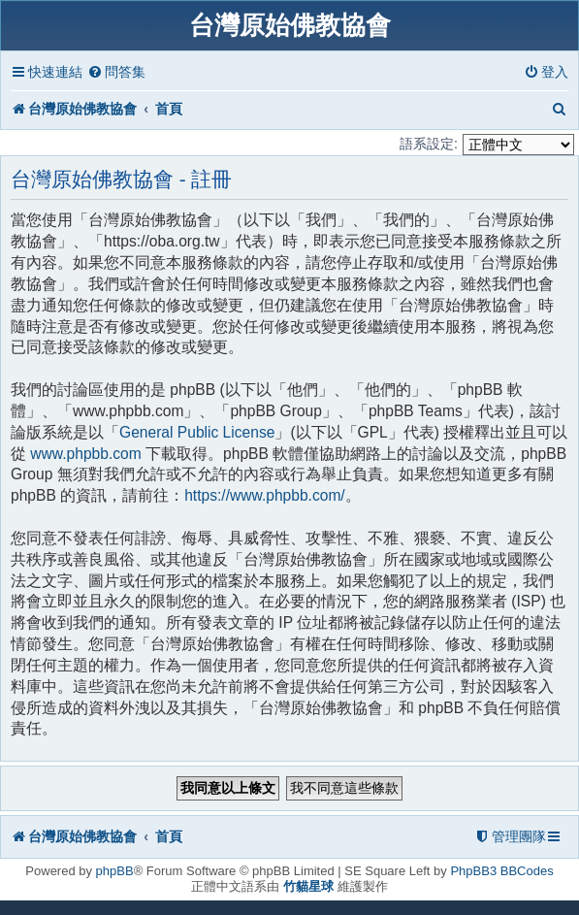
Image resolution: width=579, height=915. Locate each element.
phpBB (115, 871)
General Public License (196, 432)
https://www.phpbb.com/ (264, 495)
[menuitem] (116, 72)
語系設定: (429, 143)
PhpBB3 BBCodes (501, 871)
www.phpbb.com (85, 453)
